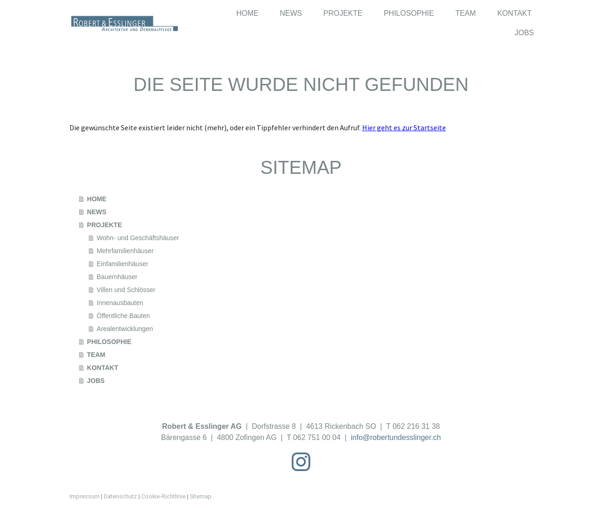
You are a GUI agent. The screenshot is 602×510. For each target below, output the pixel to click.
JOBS (524, 33)
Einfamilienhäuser (122, 264)
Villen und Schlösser (126, 289)
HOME (247, 13)
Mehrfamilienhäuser (125, 251)
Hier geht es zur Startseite (404, 127)
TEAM (465, 13)
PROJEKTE (342, 13)
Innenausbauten (120, 302)
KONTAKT (514, 13)
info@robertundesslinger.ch (396, 437)
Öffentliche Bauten (123, 315)
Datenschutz (120, 496)
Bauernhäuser (117, 276)
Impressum (84, 496)
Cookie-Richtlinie (163, 496)
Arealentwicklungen (125, 328)
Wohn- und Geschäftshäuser (138, 238)
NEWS (291, 13)
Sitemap (201, 496)
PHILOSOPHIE (409, 13)
